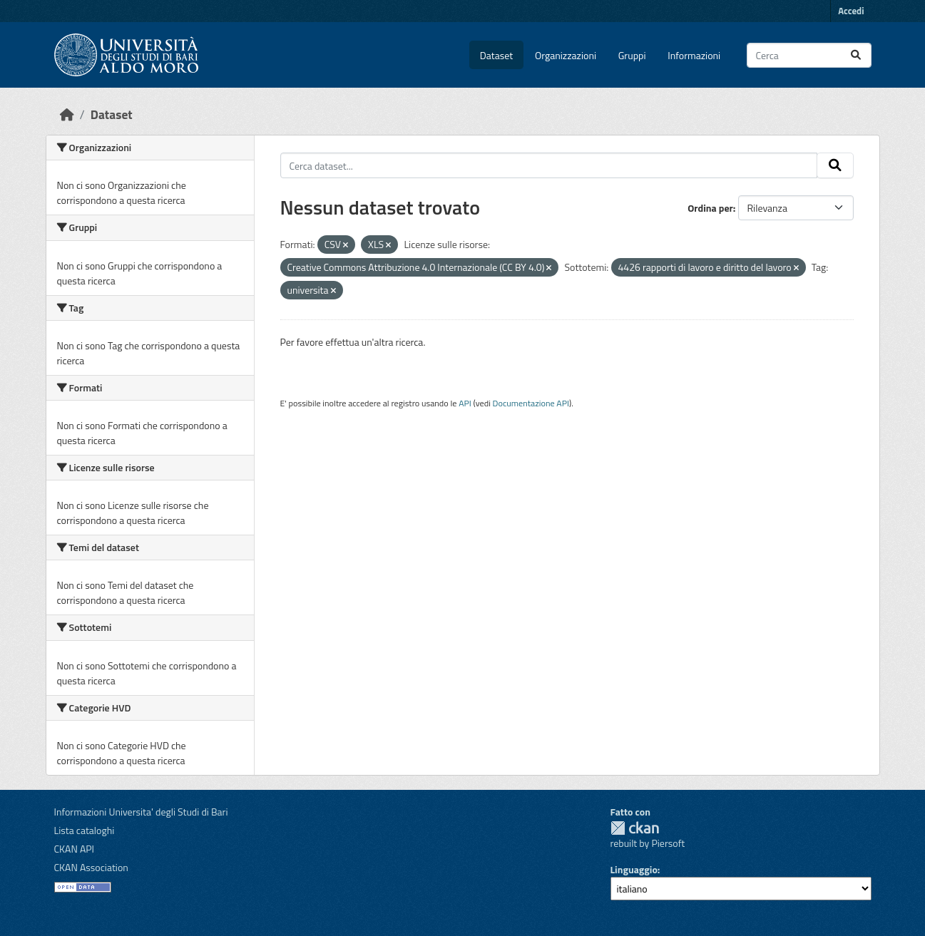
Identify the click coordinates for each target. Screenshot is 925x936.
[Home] (67, 114)
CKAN (634, 828)
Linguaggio (634, 869)
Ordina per (710, 207)
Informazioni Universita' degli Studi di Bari (141, 811)
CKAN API (74, 848)
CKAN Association (91, 867)
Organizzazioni (565, 55)
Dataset (496, 55)
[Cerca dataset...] (809, 55)
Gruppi (632, 55)
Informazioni (694, 55)
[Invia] (856, 55)
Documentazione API (531, 403)
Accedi (851, 11)
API (465, 403)
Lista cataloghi (84, 830)
